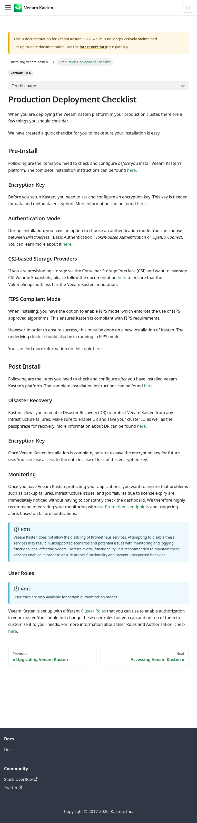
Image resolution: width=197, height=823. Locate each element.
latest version (92, 46)
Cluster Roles (94, 611)
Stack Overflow (20, 779)
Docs (9, 749)
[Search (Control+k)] (188, 8)
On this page (24, 86)
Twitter (13, 787)
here (131, 170)
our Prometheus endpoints (123, 507)
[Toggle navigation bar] (8, 8)
